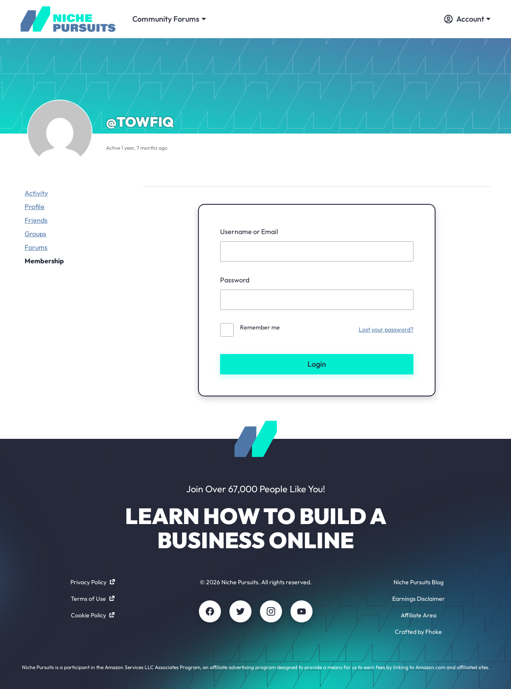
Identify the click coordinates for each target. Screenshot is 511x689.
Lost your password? (386, 329)
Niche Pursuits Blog (419, 582)
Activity (36, 193)
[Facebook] (210, 611)
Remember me (260, 327)
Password (234, 280)
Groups (35, 233)
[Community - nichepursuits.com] (67, 19)
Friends (36, 220)
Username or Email (249, 231)
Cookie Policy (92, 615)
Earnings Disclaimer (418, 599)
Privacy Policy (92, 582)
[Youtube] (301, 611)
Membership (44, 261)
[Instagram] (271, 611)
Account (467, 19)
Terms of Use (92, 599)
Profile (35, 206)
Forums (36, 247)
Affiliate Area (418, 615)
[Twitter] (240, 611)
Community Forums (169, 19)
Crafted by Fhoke (418, 632)
